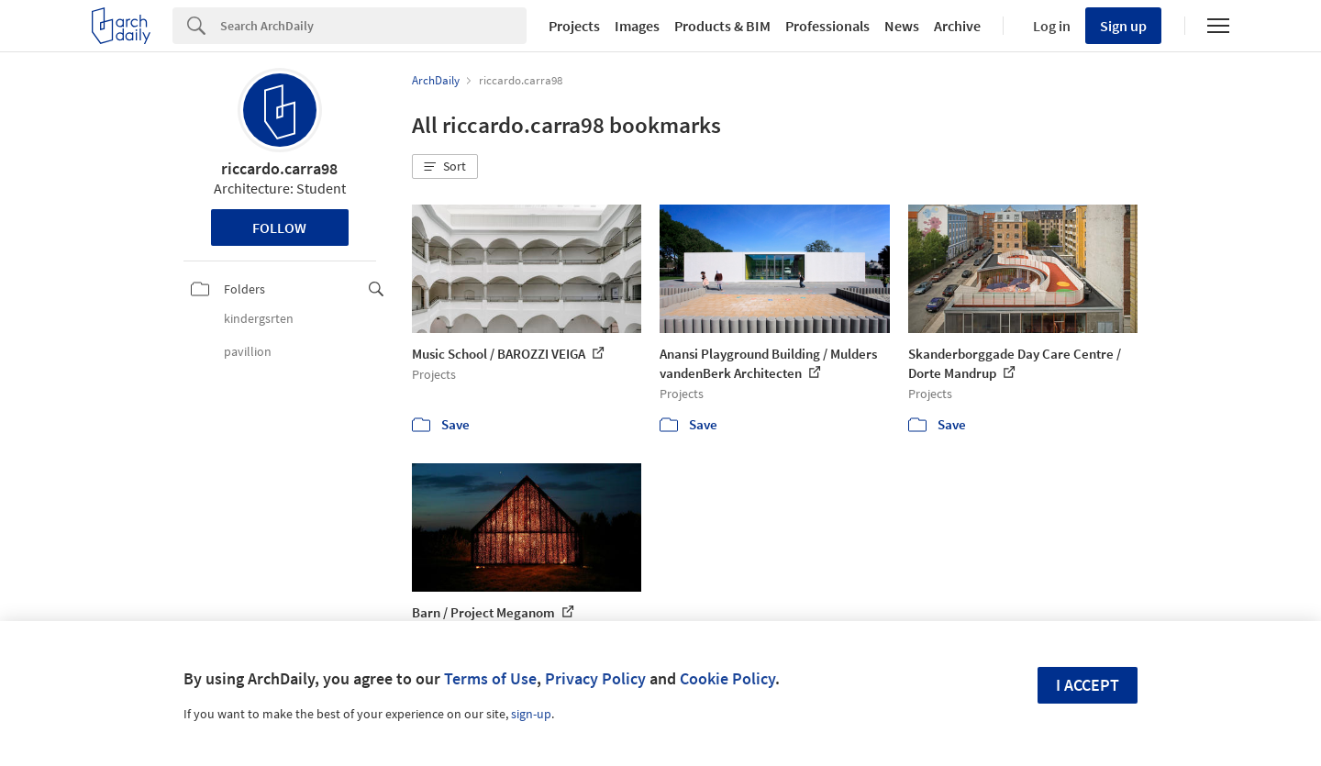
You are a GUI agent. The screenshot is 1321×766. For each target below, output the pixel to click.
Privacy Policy (595, 678)
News (901, 25)
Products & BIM (722, 25)
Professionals (827, 25)
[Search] (373, 25)
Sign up (1123, 26)
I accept (1087, 684)
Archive (957, 25)
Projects (574, 25)
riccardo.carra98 (279, 168)
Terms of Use (490, 678)
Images (637, 25)
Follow (279, 227)
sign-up (531, 713)
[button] (445, 167)
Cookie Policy (727, 678)
